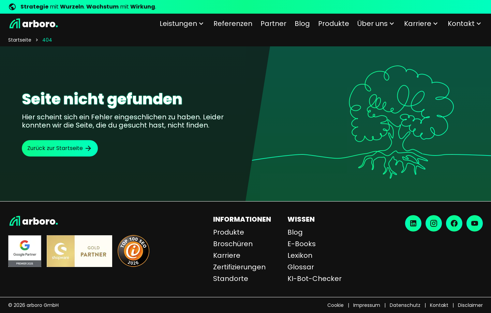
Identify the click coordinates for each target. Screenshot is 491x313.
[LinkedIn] (413, 223)
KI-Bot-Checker (314, 278)
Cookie (335, 305)
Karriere (226, 255)
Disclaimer (470, 305)
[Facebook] (454, 223)
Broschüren (233, 244)
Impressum (366, 305)
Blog (295, 232)
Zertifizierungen (239, 267)
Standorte (230, 278)
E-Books (301, 244)
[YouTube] (474, 223)
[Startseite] (33, 23)
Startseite (19, 39)
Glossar (300, 267)
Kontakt (439, 305)
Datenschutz (405, 305)
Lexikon (299, 255)
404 (47, 39)
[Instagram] (434, 223)
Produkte (228, 232)
